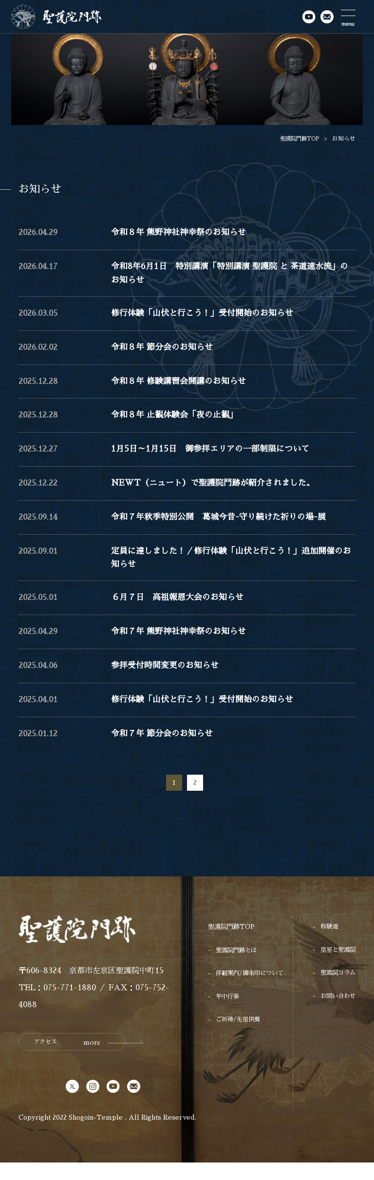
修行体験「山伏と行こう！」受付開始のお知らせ (207, 317)
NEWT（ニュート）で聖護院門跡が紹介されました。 (219, 492)
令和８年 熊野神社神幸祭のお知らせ (182, 233)
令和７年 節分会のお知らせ (165, 750)
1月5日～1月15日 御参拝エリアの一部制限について (215, 457)
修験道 (327, 945)
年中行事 (228, 1015)
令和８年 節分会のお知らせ (165, 352)
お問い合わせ (336, 1015)
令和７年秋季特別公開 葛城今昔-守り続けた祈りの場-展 (224, 527)
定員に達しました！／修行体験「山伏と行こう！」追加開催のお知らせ (229, 569)
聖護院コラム (336, 991)
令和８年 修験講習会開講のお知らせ (182, 387)
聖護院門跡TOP (297, 139)
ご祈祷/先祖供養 (239, 1038)
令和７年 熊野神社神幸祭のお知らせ (182, 646)
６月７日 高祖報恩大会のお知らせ (181, 611)
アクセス (64, 1060)
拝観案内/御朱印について (252, 991)
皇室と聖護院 (336, 968)
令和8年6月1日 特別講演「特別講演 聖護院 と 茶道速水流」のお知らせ (231, 276)
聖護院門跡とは (238, 968)
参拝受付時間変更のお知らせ (168, 681)
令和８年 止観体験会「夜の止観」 (178, 422)
